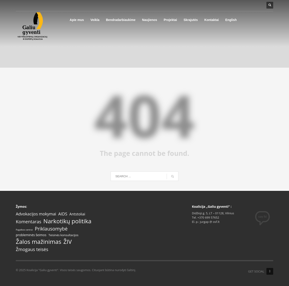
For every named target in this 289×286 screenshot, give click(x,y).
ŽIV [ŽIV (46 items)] (67, 241)
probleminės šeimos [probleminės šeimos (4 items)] (31, 235)
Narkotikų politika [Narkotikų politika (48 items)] (67, 221)
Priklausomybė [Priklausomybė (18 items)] (51, 229)
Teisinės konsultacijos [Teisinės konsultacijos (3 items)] (64, 235)
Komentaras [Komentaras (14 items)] (28, 222)
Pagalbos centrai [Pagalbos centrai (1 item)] (24, 229)
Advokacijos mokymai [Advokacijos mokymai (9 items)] (36, 214)
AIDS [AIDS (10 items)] (62, 214)
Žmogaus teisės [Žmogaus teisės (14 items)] (32, 249)
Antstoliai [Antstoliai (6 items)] (77, 214)
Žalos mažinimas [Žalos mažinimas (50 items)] (38, 242)
